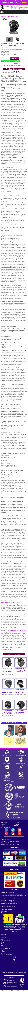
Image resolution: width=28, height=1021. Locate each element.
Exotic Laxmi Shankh (13, 16)
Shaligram (3, 16)
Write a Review (19, 49)
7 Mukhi (9, 561)
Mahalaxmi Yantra (16, 615)
